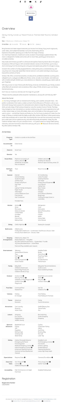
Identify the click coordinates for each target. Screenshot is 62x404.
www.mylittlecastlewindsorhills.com (26, 401)
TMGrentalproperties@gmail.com (44, 399)
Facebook (46, 401)
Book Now (31, 13)
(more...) (38, 44)
